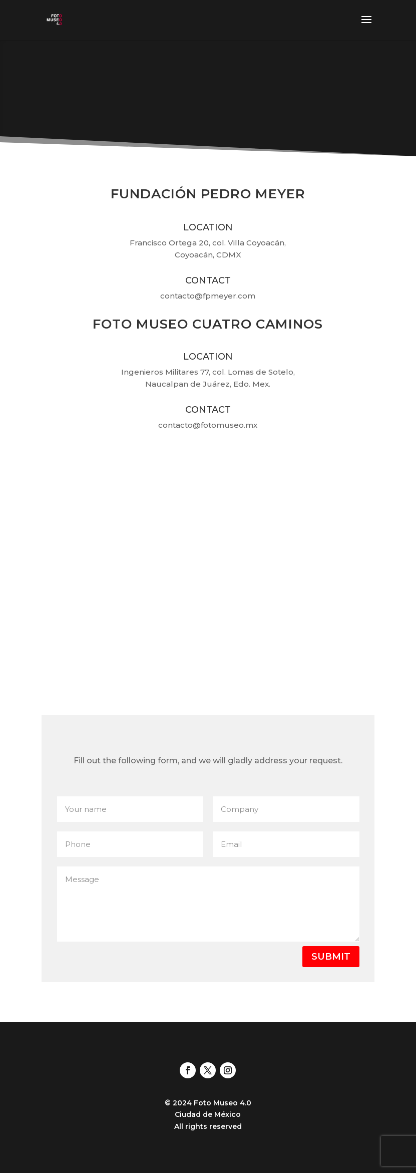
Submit (330, 956)
